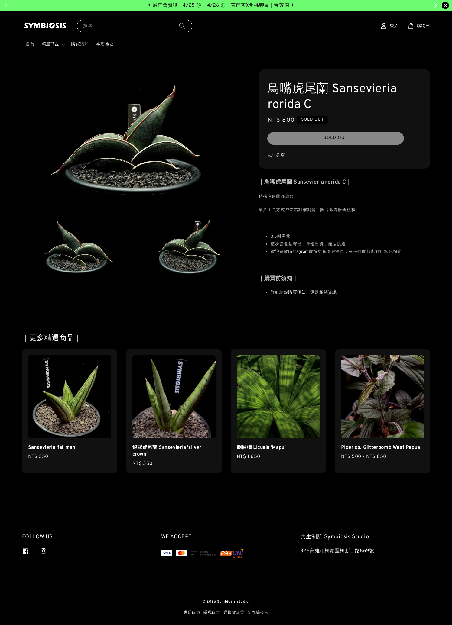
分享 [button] (276, 156)
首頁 (30, 44)
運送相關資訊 (323, 292)
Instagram (298, 251)
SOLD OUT (336, 138)
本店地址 (105, 44)
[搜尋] (182, 26)
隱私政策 (211, 612)
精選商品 (50, 44)
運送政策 (192, 612)
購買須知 (80, 44)
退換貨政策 (233, 612)
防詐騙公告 (258, 612)
